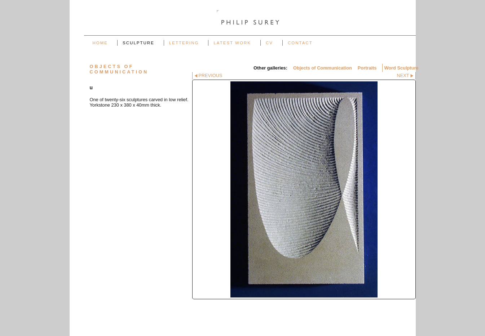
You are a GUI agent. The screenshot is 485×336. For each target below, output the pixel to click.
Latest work (232, 43)
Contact (300, 43)
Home (100, 43)
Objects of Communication (322, 68)
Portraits (367, 68)
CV (269, 43)
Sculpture (138, 43)
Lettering (184, 43)
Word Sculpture (401, 68)
